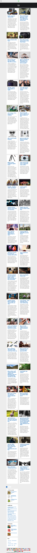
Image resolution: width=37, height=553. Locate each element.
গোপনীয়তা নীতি (28, 552)
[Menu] (1, 1)
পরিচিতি (25, 552)
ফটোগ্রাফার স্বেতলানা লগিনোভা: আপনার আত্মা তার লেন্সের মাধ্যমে (12, 208)
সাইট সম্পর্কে (21, 552)
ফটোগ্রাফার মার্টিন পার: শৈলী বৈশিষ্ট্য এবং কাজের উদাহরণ (24, 232)
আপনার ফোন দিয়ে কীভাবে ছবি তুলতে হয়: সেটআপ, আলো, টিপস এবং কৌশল (12, 327)
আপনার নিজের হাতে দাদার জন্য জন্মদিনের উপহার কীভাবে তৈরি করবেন (12, 507)
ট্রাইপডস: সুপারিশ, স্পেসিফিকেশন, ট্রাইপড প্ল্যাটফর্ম (12, 163)
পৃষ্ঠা (14, 545)
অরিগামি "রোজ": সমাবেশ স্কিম (11, 512)
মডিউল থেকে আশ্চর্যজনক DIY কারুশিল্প (12, 515)
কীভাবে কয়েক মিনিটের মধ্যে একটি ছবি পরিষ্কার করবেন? (24, 394)
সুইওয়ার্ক (9, 545)
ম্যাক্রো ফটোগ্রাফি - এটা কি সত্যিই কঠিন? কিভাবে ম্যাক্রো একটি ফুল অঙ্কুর (24, 301)
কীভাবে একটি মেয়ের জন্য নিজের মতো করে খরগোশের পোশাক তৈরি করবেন (12, 511)
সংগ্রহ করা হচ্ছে (10, 543)
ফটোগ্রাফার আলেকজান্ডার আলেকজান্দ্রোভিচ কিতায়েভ (24, 445)
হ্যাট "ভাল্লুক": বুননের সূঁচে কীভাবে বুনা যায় (12, 518)
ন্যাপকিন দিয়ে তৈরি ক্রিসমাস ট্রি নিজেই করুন (14, 499)
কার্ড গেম (9, 542)
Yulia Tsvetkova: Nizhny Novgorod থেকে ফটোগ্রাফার (12, 114)
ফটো (12, 545)
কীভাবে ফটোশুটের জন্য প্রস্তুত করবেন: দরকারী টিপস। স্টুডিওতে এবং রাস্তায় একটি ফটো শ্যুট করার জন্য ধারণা (24, 18)
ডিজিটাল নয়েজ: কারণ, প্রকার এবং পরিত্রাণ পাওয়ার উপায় (24, 208)
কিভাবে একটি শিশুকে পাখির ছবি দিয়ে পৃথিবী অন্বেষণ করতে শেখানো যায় (12, 350)
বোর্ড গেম (9, 540)
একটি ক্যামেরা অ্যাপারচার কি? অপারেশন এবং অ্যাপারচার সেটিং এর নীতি (12, 253)
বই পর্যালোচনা (14, 540)
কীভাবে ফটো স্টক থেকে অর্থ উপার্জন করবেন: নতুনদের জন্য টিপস (24, 350)
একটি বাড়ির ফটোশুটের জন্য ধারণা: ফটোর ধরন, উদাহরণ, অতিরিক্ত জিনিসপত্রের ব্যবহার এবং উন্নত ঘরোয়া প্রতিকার (12, 277)
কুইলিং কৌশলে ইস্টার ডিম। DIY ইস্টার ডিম (14, 492)
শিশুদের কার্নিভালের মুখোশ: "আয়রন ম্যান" (12, 519)
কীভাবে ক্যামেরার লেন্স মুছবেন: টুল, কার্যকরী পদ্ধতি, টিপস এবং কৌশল (12, 60)
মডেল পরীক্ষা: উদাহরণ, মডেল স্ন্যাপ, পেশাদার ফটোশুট (24, 88)
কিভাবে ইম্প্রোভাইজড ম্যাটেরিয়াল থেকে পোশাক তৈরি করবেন (12, 514)
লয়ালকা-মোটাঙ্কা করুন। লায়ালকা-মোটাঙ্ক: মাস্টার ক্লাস (13, 496)
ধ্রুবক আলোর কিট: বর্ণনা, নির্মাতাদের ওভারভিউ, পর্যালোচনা (24, 139)
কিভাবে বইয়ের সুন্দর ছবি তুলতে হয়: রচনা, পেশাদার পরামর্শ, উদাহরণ (24, 41)
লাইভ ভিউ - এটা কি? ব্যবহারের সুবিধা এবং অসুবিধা (11, 88)
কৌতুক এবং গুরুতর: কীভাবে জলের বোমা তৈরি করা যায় (13, 526)
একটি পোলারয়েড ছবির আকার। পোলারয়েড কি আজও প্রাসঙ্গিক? (24, 163)
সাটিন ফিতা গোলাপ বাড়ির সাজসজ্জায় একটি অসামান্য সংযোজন (14, 530)
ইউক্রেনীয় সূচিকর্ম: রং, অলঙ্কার (11, 520)
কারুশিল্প (15, 543)
